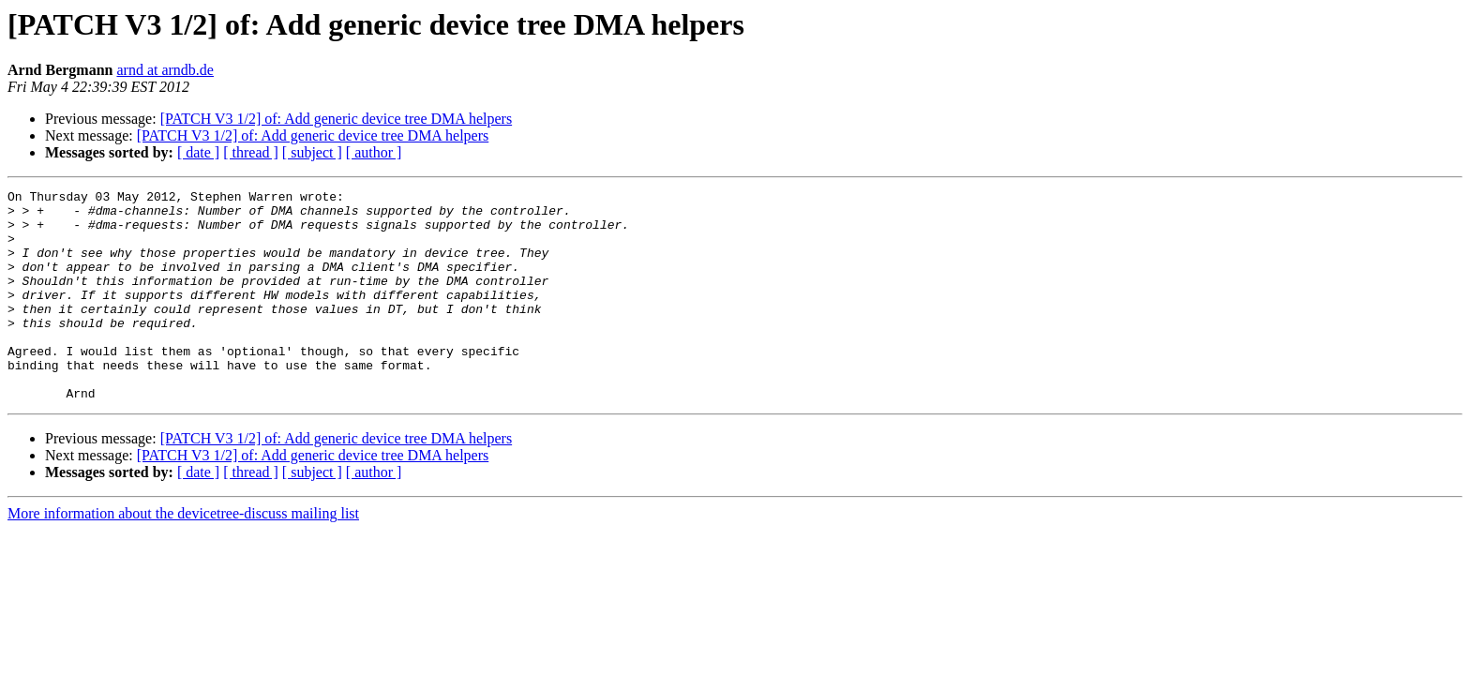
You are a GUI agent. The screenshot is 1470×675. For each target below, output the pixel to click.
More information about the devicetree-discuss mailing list (183, 555)
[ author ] (374, 152)
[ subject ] (312, 152)
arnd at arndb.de (165, 70)
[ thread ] (250, 152)
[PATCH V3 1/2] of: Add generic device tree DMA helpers (336, 119)
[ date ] (198, 152)
